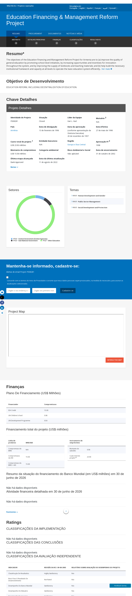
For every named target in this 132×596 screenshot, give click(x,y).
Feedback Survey (120, 586)
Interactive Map (114, 360)
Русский (112, 8)
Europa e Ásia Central (76, 144)
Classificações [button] (76, 42)
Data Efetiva (102, 127)
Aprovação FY (103, 141)
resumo (16, 33)
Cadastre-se (67, 290)
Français (98, 8)
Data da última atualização (51, 158)
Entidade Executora (48, 141)
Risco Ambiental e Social (79, 150)
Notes (13, 167)
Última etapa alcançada (22, 158)
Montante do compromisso (23, 150)
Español (90, 8)
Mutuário (101, 118)
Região (71, 141)
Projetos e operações (26, 6)
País (12, 127)
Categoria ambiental (48, 150)
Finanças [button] (56, 42)
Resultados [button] (95, 42)
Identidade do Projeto (21, 117)
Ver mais (107, 69)
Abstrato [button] (16, 42)
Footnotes (11, 512)
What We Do (11, 6)
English (82, 8)
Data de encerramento (106, 150)
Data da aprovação (76, 127)
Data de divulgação (48, 127)
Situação (43, 117)
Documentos (54, 33)
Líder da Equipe (75, 117)
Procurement (35, 33)
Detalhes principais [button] (36, 42)
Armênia (14, 130)
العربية (105, 8)
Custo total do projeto (22, 141)
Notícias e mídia (74, 33)
